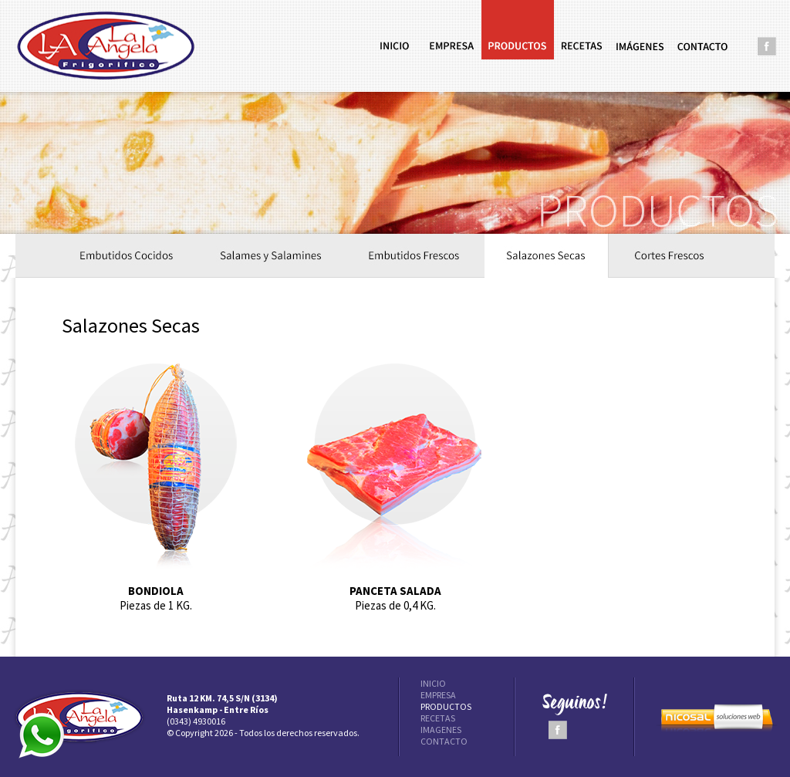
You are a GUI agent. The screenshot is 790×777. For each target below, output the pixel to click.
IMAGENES (440, 729)
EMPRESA (438, 695)
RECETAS (437, 718)
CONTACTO (444, 741)
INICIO (433, 683)
